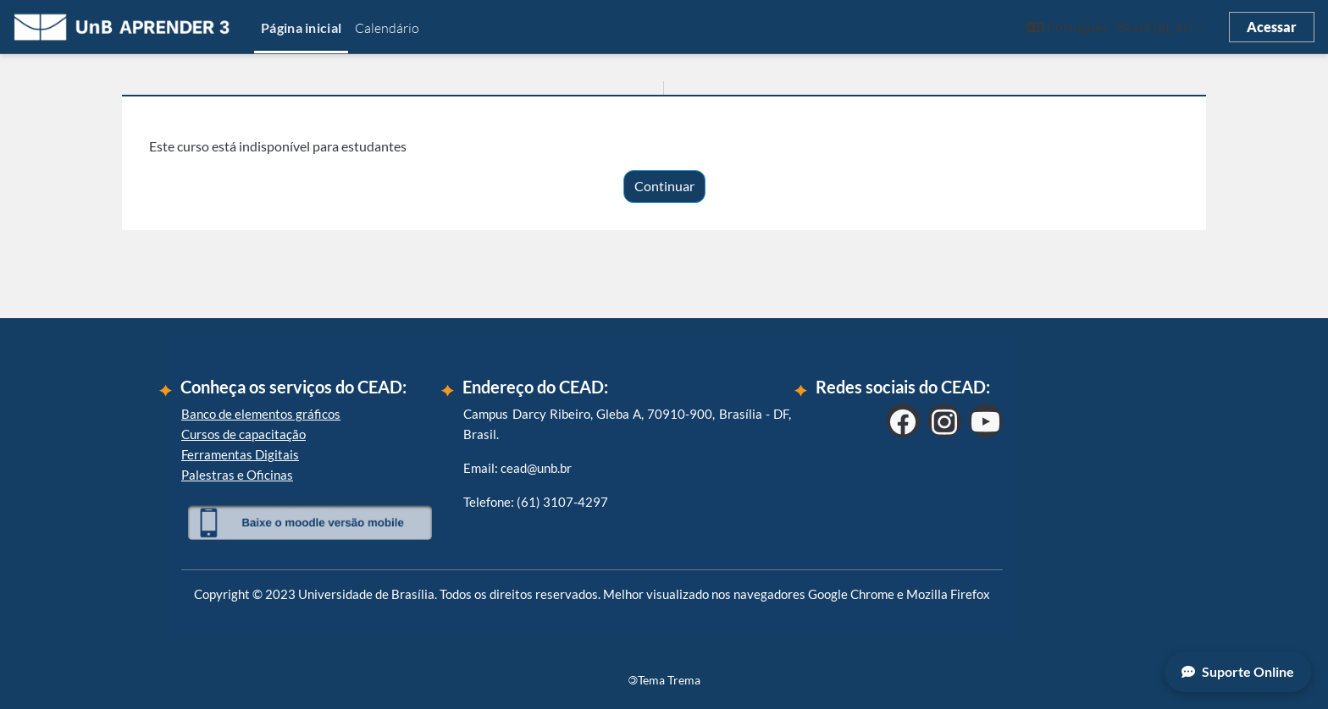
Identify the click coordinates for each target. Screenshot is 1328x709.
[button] (1115, 27)
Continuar (664, 186)
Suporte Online (1237, 671)
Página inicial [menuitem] (301, 27)
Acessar (1272, 27)
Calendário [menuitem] (387, 27)
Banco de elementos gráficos (260, 413)
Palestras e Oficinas (237, 474)
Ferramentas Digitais (240, 454)
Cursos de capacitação (243, 434)
